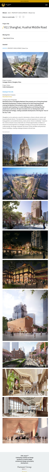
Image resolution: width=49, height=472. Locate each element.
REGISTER (26, 1)
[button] (16, 17)
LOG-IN (22, 1)
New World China (7, 97)
